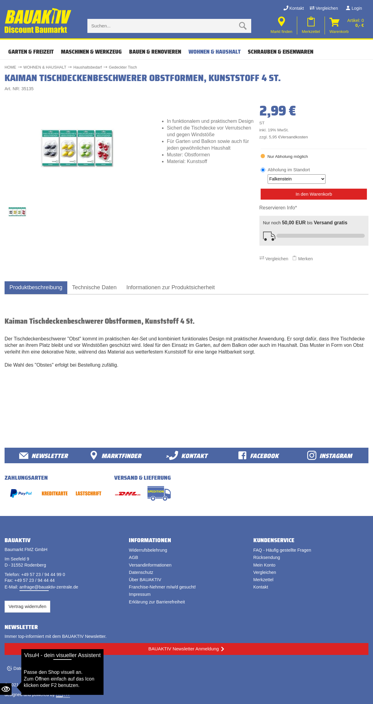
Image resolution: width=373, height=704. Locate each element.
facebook (258, 455)
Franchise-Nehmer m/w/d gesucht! (162, 587)
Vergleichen (324, 8)
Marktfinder (115, 455)
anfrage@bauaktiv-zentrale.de (48, 587)
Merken (302, 258)
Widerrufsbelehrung (148, 550)
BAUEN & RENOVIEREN (155, 51)
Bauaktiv (28, 684)
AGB (133, 557)
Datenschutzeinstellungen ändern (46, 668)
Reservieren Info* (278, 207)
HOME (10, 67)
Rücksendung (266, 557)
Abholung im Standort (296, 175)
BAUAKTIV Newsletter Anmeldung (183, 648)
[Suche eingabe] (163, 25)
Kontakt (293, 8)
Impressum (139, 594)
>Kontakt (186, 455)
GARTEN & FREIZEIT (31, 51)
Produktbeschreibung (35, 287)
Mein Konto (264, 565)
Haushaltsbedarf (87, 67)
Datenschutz (141, 572)
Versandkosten (294, 137)
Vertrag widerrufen (27, 606)
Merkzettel (263, 579)
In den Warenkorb (314, 194)
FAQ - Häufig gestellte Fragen (282, 550)
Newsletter (43, 455)
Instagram (329, 455)
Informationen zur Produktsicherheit (170, 287)
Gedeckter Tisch (123, 67)
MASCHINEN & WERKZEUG (91, 51)
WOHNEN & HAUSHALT (214, 51)
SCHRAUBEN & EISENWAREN (280, 51)
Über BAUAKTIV (145, 579)
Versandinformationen (150, 565)
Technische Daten (94, 287)
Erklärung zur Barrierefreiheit (157, 601)
